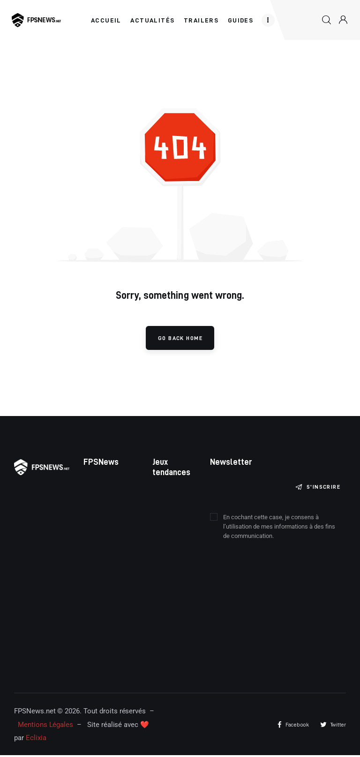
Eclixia (36, 740)
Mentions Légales (45, 726)
